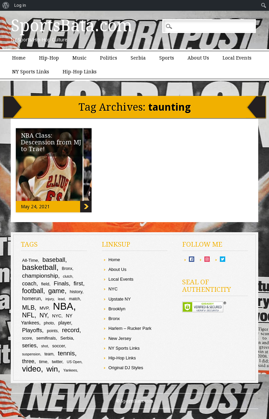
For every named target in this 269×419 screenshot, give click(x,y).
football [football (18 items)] (32, 290)
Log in (20, 5)
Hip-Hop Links (80, 71)
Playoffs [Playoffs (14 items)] (32, 330)
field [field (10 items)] (45, 283)
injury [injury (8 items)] (49, 299)
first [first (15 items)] (78, 283)
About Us (198, 58)
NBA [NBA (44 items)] (63, 306)
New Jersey (119, 338)
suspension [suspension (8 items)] (31, 354)
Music (79, 58)
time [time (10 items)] (43, 361)
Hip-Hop (49, 58)
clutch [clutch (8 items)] (67, 276)
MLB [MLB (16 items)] (28, 307)
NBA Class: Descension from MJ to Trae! (51, 142)
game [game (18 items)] (56, 290)
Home (19, 58)
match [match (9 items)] (74, 298)
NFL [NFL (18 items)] (28, 315)
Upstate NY (119, 299)
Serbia (138, 58)
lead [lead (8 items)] (61, 299)
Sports (166, 58)
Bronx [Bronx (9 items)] (67, 268)
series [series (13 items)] (29, 345)
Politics (108, 58)
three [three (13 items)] (28, 361)
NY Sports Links (30, 71)
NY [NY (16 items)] (43, 315)
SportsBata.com (71, 25)
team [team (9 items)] (49, 354)
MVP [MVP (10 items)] (43, 308)
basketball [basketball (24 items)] (39, 267)
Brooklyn (117, 308)
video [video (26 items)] (31, 368)
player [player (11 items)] (64, 322)
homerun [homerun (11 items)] (31, 298)
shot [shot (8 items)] (44, 346)
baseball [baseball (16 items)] (53, 259)
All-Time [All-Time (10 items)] (30, 260)
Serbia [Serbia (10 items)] (66, 338)
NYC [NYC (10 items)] (57, 315)
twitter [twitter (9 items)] (57, 361)
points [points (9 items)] (52, 330)
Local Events (237, 58)
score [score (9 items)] (27, 338)
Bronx (114, 318)
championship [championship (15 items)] (40, 275)
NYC (112, 288)
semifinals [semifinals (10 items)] (46, 338)
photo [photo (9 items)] (49, 323)
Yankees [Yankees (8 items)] (70, 370)
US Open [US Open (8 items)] (74, 362)
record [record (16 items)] (70, 330)
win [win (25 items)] (52, 368)
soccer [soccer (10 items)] (58, 345)
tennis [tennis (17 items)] (66, 353)
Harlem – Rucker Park (130, 328)
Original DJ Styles (125, 367)
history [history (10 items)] (76, 291)
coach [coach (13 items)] (29, 283)
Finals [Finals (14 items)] (61, 283)
